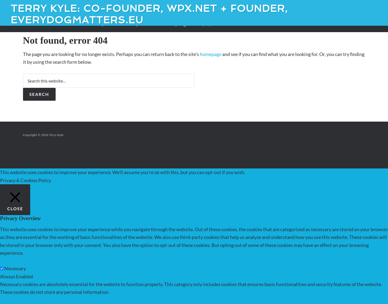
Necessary (15, 268)
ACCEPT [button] (299, 172)
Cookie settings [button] (267, 172)
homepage (210, 54)
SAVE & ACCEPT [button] (17, 300)
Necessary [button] (11, 261)
